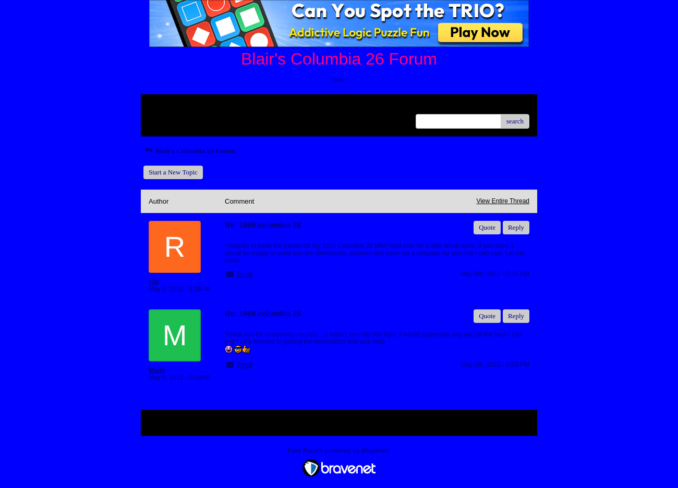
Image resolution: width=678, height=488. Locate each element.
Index (214, 106)
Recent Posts (166, 118)
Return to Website (173, 106)
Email (244, 274)
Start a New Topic (173, 172)
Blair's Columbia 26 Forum (189, 151)
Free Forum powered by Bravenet (339, 450)
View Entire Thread (502, 201)
